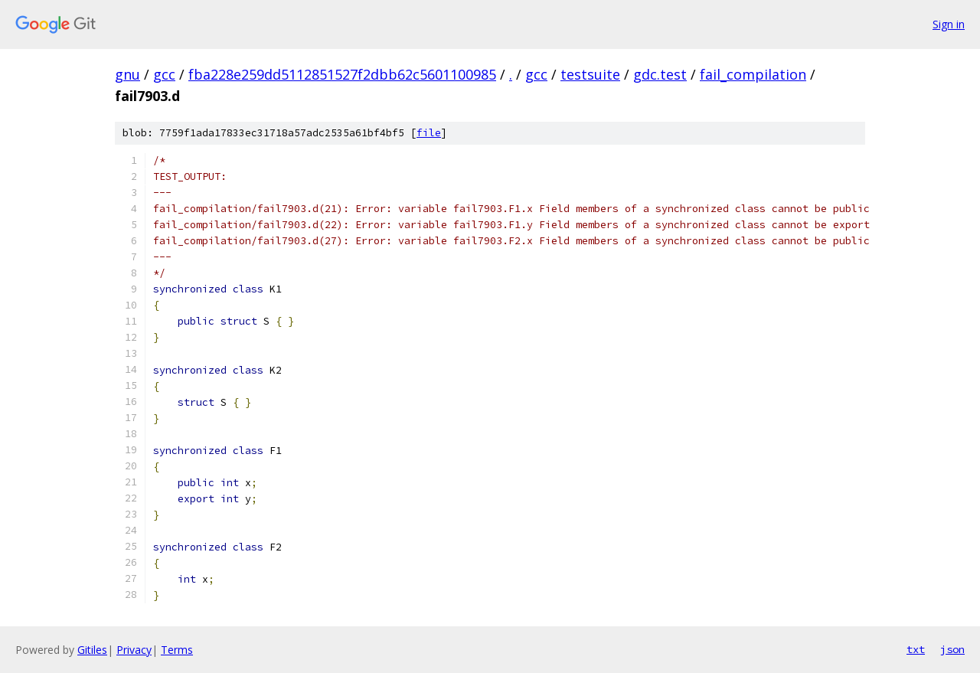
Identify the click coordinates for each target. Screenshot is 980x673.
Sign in (949, 24)
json (952, 649)
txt (915, 649)
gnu (127, 74)
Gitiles (92, 649)
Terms (177, 649)
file (428, 132)
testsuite (590, 74)
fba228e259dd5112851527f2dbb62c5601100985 (342, 74)
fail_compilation (753, 74)
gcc (164, 74)
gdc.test (660, 74)
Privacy (134, 649)
